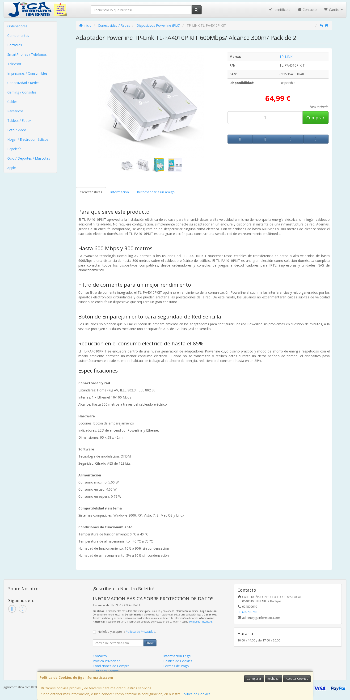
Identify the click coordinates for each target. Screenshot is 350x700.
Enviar (150, 643)
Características (91, 192)
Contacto (307, 9)
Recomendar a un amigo (156, 192)
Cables (12, 101)
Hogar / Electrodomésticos (27, 139)
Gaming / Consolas (21, 92)
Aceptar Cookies (297, 679)
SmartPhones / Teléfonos (27, 54)
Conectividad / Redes (23, 83)
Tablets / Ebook (19, 120)
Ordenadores (17, 26)
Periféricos (15, 111)
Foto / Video (16, 130)
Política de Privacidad (200, 621)
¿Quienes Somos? (106, 671)
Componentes (18, 35)
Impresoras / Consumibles (27, 73)
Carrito (333, 9)
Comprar (315, 117)
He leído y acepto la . (127, 632)
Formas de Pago (176, 666)
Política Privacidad (106, 661)
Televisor (14, 64)
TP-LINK (285, 56)
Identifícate (279, 9)
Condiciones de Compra (111, 666)
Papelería (14, 149)
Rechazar (273, 679)
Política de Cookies (196, 694)
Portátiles (14, 45)
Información (119, 192)
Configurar (254, 679)
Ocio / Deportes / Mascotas (28, 158)
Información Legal (177, 656)
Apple (11, 167)
